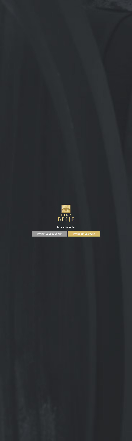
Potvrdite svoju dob (66, 227)
